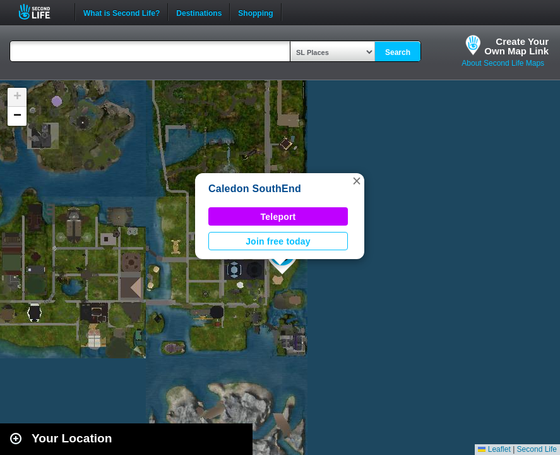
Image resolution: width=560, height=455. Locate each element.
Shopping (255, 12)
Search (397, 52)
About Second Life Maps (503, 63)
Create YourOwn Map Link (516, 46)
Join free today (278, 241)
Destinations (199, 12)
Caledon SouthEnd (254, 188)
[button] (356, 180)
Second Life (41, 11)
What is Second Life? (121, 12)
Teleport (278, 217)
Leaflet (494, 449)
